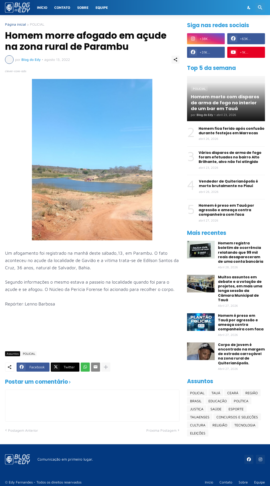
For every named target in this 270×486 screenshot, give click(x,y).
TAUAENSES (199, 417)
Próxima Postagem (161, 430)
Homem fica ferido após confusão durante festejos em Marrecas (231, 130)
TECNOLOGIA (244, 425)
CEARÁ (232, 393)
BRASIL (195, 401)
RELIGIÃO (219, 425)
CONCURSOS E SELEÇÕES (237, 417)
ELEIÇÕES (197, 433)
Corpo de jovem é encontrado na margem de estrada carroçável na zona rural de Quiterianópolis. (241, 353)
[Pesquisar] (260, 7)
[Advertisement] (96, 332)
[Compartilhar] (175, 60)
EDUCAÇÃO (217, 401)
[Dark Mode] (249, 7)
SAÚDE (215, 409)
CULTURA (197, 425)
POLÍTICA (241, 401)
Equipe (102, 7)
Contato (62, 7)
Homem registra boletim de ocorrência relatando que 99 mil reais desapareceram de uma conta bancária (240, 252)
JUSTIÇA (196, 409)
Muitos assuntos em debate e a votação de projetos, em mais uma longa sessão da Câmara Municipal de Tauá (240, 288)
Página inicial (15, 24)
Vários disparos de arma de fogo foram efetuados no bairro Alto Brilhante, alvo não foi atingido (230, 157)
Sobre (82, 7)
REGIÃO (251, 393)
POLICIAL (37, 24)
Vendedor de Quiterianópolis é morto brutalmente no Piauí (228, 183)
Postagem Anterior (23, 430)
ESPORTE (236, 409)
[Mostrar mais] (105, 367)
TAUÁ (215, 393)
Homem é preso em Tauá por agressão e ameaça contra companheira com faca (226, 210)
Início (42, 7)
